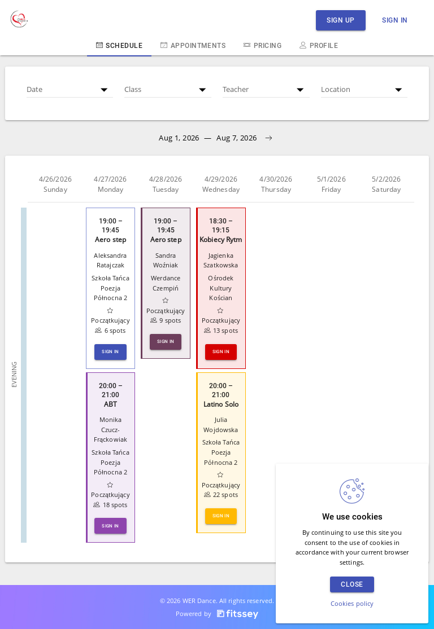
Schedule (119, 45)
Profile (319, 45)
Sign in (395, 20)
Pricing (262, 45)
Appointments (192, 45)
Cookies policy (352, 603)
